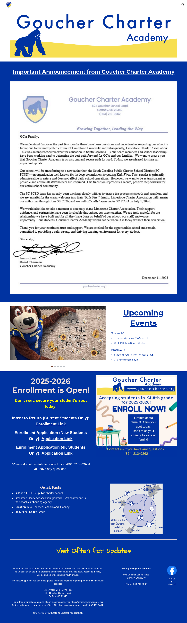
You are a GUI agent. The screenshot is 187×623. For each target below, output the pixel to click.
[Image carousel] (58, 337)
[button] (183, 5)
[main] (93, 73)
